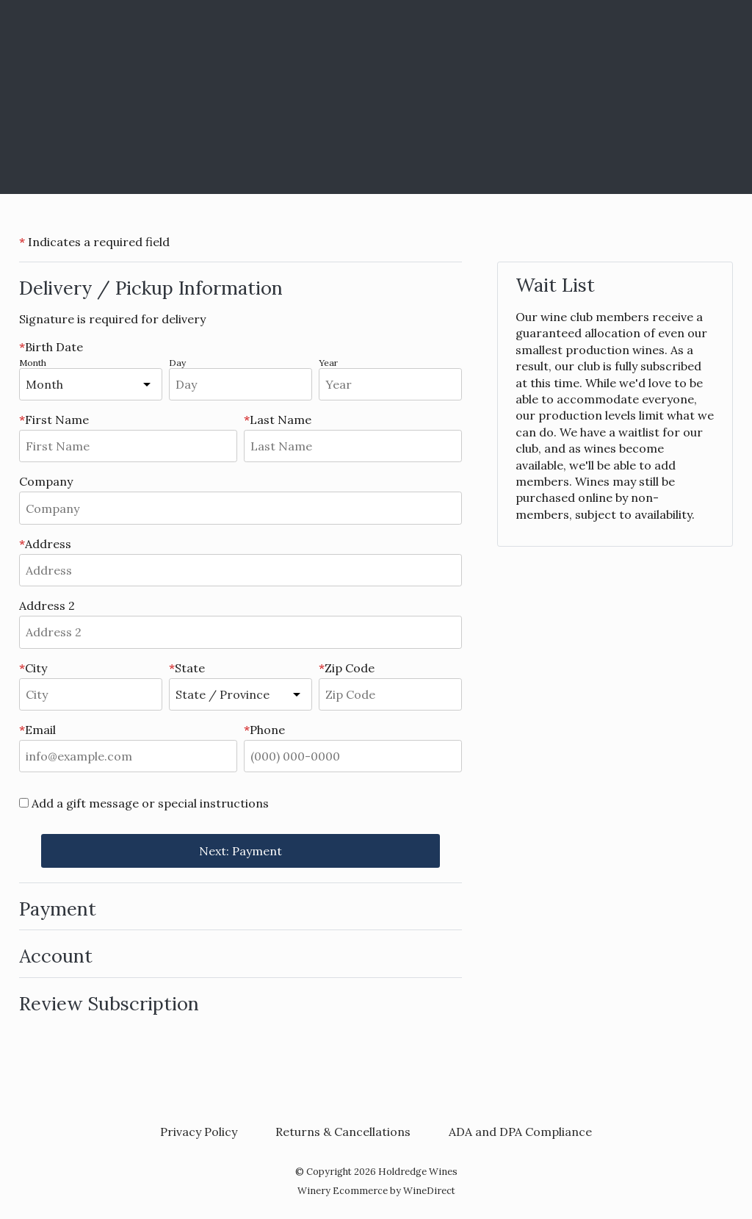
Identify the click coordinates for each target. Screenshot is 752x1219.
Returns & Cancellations (343, 1131)
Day (177, 362)
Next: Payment (240, 851)
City (33, 668)
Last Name (277, 419)
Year (328, 362)
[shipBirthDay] (240, 384)
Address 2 (47, 605)
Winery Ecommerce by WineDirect (376, 1190)
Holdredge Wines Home (376, 97)
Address (45, 543)
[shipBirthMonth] (112, 384)
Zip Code (347, 668)
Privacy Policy (198, 1131)
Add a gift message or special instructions (150, 803)
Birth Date (51, 346)
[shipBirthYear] (390, 384)
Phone (264, 729)
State (187, 668)
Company (46, 481)
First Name (54, 419)
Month (32, 362)
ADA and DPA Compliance (520, 1131)
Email (37, 729)
